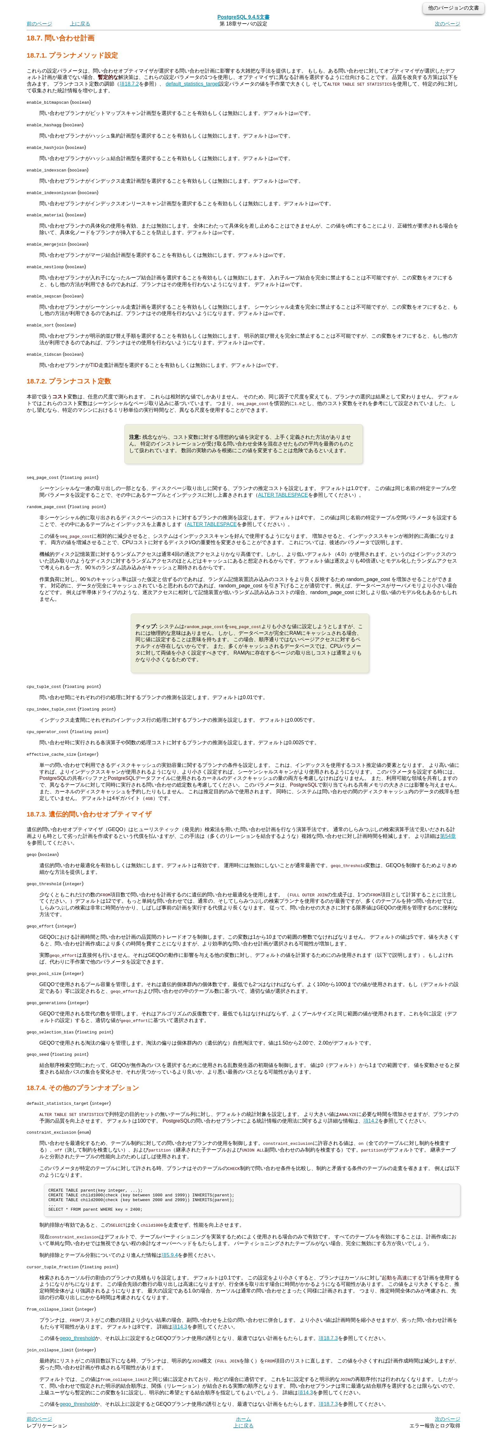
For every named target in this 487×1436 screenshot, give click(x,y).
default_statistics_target (192, 84)
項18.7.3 (328, 1342)
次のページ (447, 23)
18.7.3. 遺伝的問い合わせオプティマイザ (89, 813)
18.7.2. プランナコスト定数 (69, 380)
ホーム (243, 1423)
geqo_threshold (77, 1342)
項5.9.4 (169, 1259)
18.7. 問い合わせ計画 (60, 38)
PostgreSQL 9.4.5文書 (243, 17)
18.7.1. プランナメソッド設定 (72, 55)
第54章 (448, 835)
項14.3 (179, 1330)
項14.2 (370, 1120)
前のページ (39, 23)
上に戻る (80, 23)
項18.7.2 (129, 84)
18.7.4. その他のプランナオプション (83, 1087)
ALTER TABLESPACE (283, 494)
